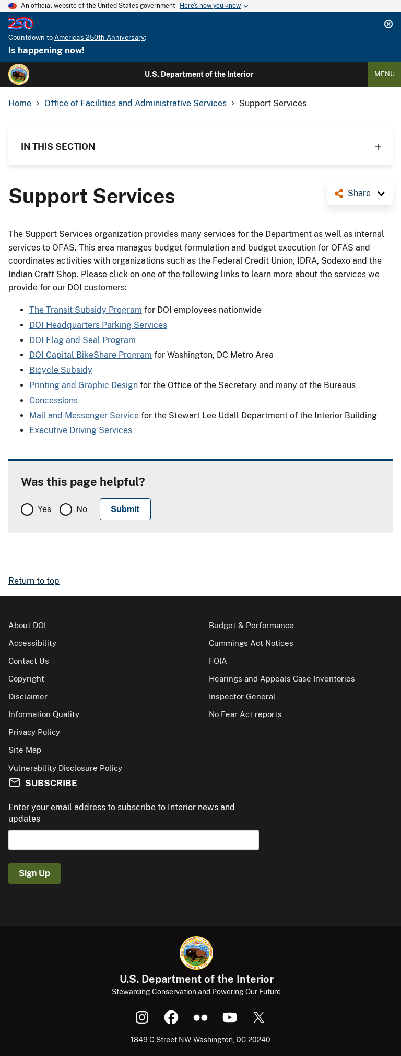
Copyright (26, 678)
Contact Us (28, 660)
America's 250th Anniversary (99, 37)
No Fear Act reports (245, 714)
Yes (44, 509)
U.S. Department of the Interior (199, 74)
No (81, 509)
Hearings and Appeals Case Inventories (282, 678)
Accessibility (32, 643)
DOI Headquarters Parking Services (98, 325)
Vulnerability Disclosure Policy (65, 768)
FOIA (218, 660)
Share (359, 193)
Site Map (24, 749)
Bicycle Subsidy (60, 370)
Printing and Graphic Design (83, 385)
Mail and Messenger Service (84, 416)
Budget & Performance (251, 625)
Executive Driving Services (80, 430)
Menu (384, 74)
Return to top (34, 581)
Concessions (53, 400)
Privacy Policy (34, 732)
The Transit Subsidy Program (85, 310)
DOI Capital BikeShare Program (90, 355)
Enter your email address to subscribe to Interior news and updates (121, 813)
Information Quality (43, 714)
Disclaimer (28, 696)
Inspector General (242, 696)
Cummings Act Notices (251, 643)
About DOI (27, 625)
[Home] (18, 74)
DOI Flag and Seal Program (82, 340)
